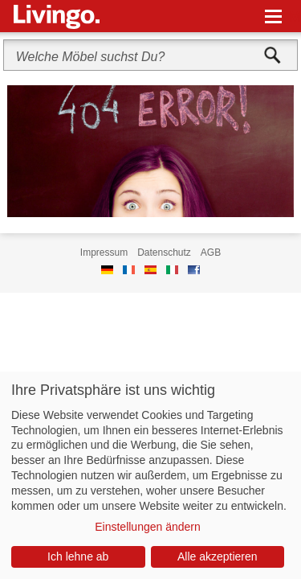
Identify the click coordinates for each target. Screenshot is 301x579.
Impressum (104, 252)
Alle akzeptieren (217, 556)
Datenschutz (164, 252)
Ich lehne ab (77, 556)
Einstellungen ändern (148, 526)
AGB (211, 252)
